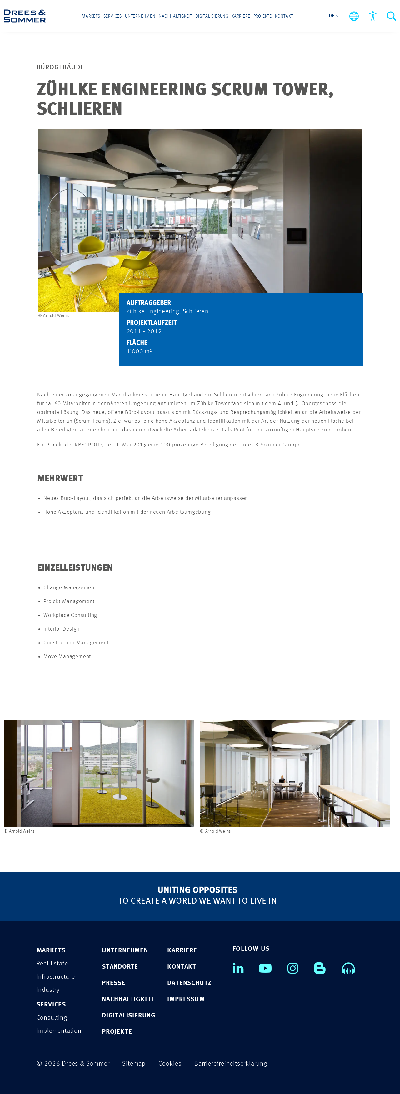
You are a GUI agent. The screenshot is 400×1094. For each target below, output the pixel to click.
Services (112, 16)
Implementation (59, 1031)
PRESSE (113, 983)
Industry (48, 990)
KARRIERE (182, 950)
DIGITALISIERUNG (129, 1015)
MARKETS (51, 950)
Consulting (52, 1018)
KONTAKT (181, 967)
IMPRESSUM (186, 999)
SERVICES (51, 1004)
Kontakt (284, 16)
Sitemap (134, 1064)
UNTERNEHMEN (125, 950)
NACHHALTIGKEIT (128, 999)
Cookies (170, 1064)
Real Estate (52, 963)
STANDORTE (120, 967)
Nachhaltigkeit (175, 16)
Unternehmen (140, 16)
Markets (91, 16)
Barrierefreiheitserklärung (230, 1064)
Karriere (241, 16)
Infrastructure (56, 977)
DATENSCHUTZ (189, 983)
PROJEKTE (117, 1032)
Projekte (262, 16)
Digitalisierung (211, 16)
